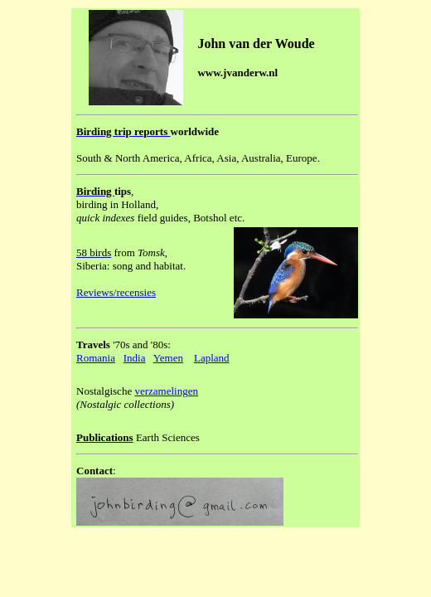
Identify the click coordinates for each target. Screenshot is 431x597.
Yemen (168, 358)
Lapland (212, 358)
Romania (95, 358)
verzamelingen (166, 391)
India (134, 358)
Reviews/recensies (116, 292)
